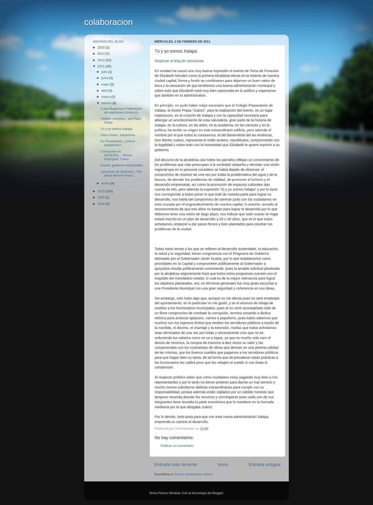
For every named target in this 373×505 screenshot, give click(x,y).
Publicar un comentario (177, 445)
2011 (102, 66)
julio (104, 72)
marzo (106, 96)
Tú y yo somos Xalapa (117, 129)
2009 (102, 197)
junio (105, 78)
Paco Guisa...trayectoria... (119, 135)
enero (105, 183)
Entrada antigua (264, 464)
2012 (102, 60)
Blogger (217, 493)
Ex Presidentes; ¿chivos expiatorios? (118, 143)
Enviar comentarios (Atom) (194, 474)
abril (104, 90)
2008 (102, 204)
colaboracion (108, 22)
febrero (107, 103)
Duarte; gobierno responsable (122, 165)
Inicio (223, 464)
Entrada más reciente (175, 464)
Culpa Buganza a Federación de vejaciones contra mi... (121, 110)
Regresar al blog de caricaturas (179, 61)
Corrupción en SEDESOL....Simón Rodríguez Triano (116, 155)
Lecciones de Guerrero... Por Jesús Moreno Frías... (121, 173)
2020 (102, 47)
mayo (105, 84)
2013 (102, 53)
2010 (102, 191)
